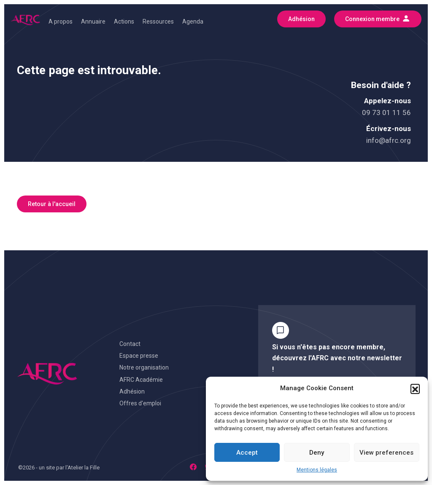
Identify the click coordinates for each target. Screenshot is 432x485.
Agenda (192, 21)
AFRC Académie (141, 379)
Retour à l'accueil (52, 204)
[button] (415, 388)
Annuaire (93, 21)
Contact (129, 343)
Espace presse (138, 355)
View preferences (386, 452)
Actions (124, 21)
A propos (61, 21)
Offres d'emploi (140, 403)
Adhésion (132, 391)
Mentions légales (317, 470)
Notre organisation (144, 367)
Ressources (158, 21)
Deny (316, 452)
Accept (247, 452)
